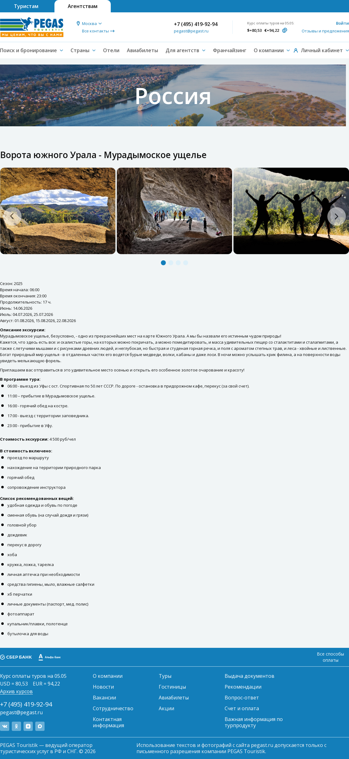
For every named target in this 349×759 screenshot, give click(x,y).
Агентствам (82, 6)
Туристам (26, 6)
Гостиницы (172, 686)
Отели (111, 50)
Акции (166, 708)
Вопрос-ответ (242, 697)
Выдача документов (249, 676)
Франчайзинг (229, 50)
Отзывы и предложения (325, 31)
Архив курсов (16, 691)
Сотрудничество (113, 708)
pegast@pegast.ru (191, 31)
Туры (165, 676)
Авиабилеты (142, 50)
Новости (103, 686)
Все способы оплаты (330, 657)
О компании (108, 676)
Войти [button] (342, 23)
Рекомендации (243, 686)
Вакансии (104, 697)
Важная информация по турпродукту (254, 722)
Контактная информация (108, 722)
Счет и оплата (242, 708)
